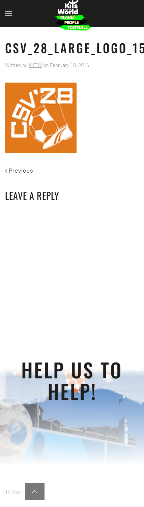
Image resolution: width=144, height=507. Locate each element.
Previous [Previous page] (19, 170)
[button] (8, 13)
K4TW (35, 65)
